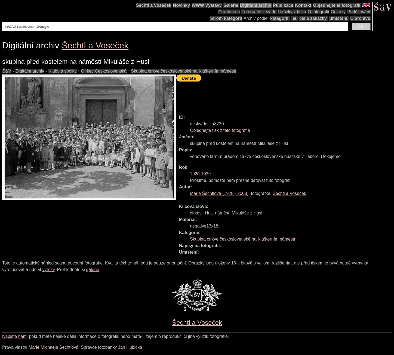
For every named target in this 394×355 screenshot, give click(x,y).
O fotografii (318, 12)
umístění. (339, 18)
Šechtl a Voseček (153, 5)
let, (294, 18)
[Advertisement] (275, 95)
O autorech (229, 12)
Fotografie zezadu (259, 12)
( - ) (219, 193)
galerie (92, 269)
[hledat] (174, 26)
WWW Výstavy (207, 5)
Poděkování (358, 12)
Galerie (230, 5)
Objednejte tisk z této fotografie (220, 130)
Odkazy (338, 12)
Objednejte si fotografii (336, 5)
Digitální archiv (255, 5)
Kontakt (303, 5)
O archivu (360, 18)
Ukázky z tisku (292, 12)
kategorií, (280, 18)
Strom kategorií (226, 18)
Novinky (181, 5)
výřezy (48, 269)
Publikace (283, 5)
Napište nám (14, 336)
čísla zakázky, (313, 18)
